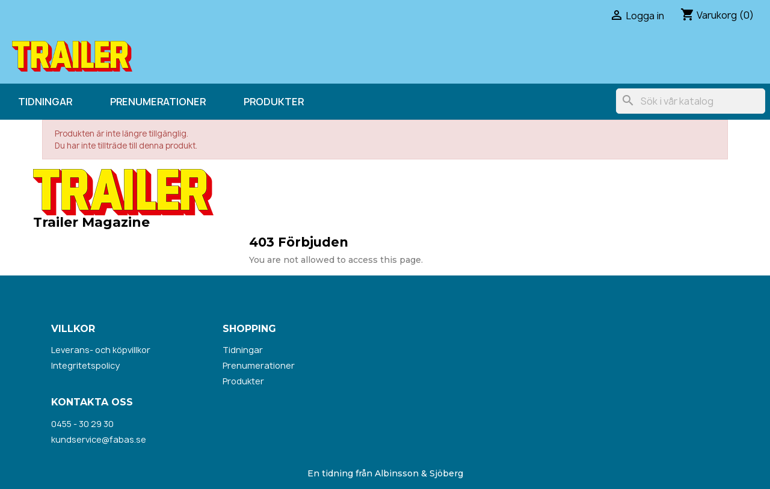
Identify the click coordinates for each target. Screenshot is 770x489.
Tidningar (45, 101)
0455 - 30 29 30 (82, 423)
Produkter (274, 101)
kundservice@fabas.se (98, 439)
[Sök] (690, 101)
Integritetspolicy (85, 365)
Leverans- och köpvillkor (100, 349)
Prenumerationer (158, 101)
